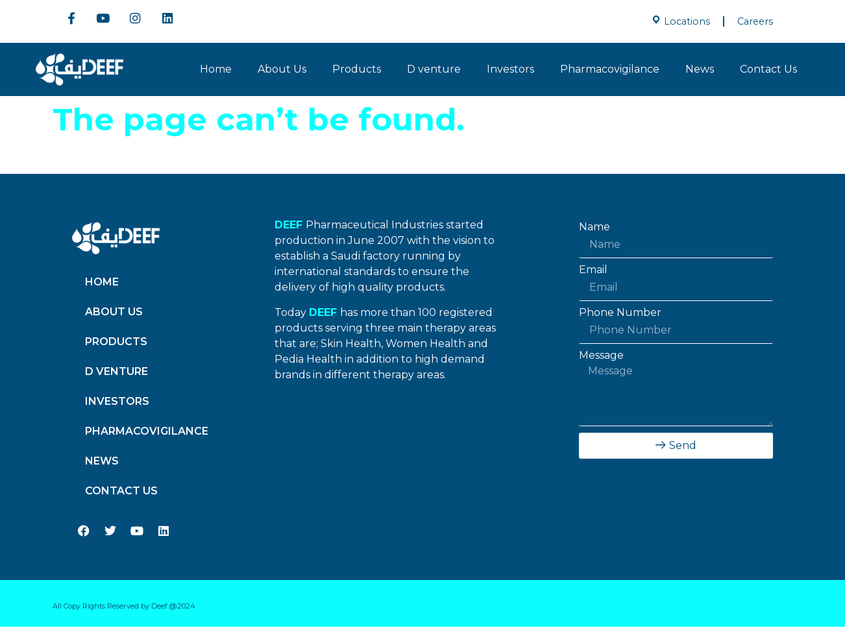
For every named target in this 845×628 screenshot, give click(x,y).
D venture (434, 70)
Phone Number (620, 314)
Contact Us (768, 70)
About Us (282, 70)
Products (356, 70)
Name (594, 228)
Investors (510, 70)
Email (593, 271)
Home (216, 70)
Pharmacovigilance (609, 70)
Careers (755, 21)
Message (601, 357)
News (699, 70)
